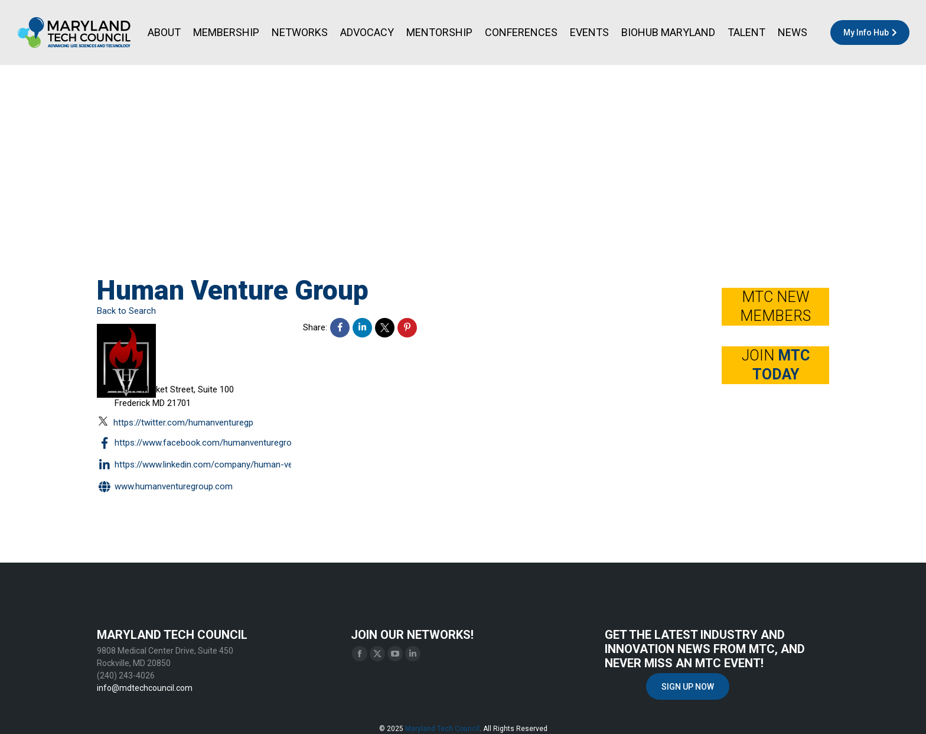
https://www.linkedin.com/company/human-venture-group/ (220, 465)
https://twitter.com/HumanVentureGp (176, 422)
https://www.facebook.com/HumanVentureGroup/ (201, 444)
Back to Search (126, 311)
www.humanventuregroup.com (165, 487)
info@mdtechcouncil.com (145, 688)
